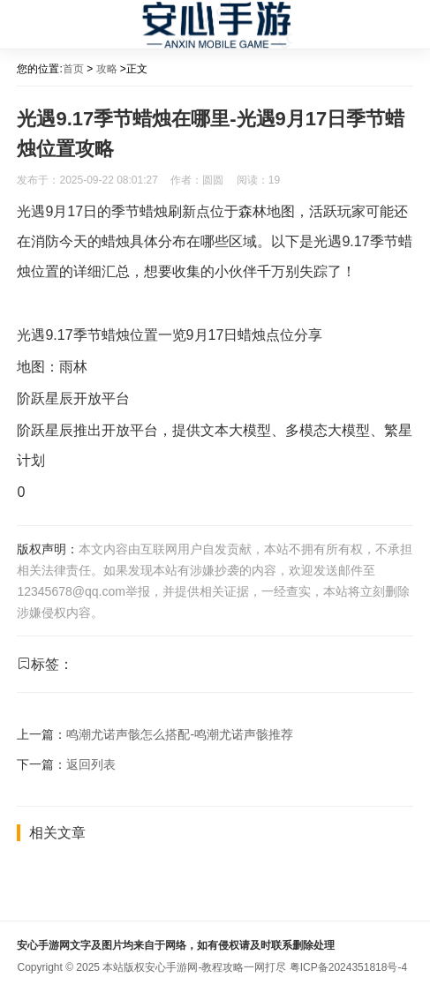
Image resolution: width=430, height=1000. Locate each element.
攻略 (106, 69)
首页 (73, 69)
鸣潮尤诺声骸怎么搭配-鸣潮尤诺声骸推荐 (179, 734)
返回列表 (91, 764)
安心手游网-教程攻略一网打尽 (215, 967)
